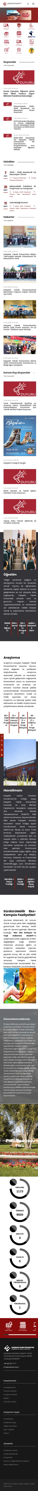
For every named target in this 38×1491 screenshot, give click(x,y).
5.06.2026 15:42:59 (11, 323)
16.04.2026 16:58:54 (11, 460)
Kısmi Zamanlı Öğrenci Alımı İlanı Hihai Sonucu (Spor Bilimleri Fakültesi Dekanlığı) (19, 93)
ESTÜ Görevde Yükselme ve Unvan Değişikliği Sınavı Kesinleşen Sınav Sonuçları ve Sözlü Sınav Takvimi (24, 125)
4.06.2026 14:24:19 (11, 400)
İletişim (6, 1398)
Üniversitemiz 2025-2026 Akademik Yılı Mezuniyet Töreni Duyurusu (24, 109)
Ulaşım (6, 1433)
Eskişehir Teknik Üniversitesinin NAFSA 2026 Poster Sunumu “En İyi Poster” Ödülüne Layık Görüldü (20, 327)
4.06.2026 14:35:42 (11, 88)
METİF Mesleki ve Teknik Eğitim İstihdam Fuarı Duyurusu (20, 492)
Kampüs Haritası (10, 1391)
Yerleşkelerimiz (10, 1387)
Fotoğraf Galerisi (10, 1394)
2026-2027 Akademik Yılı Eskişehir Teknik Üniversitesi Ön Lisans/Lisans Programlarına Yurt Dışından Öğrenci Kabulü (24, 144)
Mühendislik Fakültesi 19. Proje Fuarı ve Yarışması (23, 187)
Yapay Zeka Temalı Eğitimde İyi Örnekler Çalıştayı (20, 522)
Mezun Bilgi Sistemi (11, 1464)
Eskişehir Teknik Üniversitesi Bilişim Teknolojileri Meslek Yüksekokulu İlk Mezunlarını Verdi (20, 256)
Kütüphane (8, 1457)
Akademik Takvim (11, 1450)
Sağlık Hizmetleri (10, 1426)
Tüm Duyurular (9, 65)
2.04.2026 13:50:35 (11, 518)
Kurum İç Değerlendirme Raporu (16, 1461)
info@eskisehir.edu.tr (11, 1367)
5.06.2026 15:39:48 (11, 358)
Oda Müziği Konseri (19, 202)
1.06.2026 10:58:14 (21, 118)
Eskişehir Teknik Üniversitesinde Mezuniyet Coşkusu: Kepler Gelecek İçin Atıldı (20, 292)
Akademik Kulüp (10, 1422)
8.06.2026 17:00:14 (11, 252)
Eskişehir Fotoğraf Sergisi (15, 463)
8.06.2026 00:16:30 (11, 287)
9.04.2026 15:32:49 (11, 488)
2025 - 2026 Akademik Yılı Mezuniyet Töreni (23, 173)
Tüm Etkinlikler (9, 165)
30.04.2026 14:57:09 (21, 135)
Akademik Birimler (11, 1454)
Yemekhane (8, 1419)
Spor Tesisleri (9, 1429)
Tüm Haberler (8, 220)
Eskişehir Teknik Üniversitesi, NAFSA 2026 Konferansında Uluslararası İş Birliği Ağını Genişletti (20, 363)
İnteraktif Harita (10, 1402)
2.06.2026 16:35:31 (21, 104)
